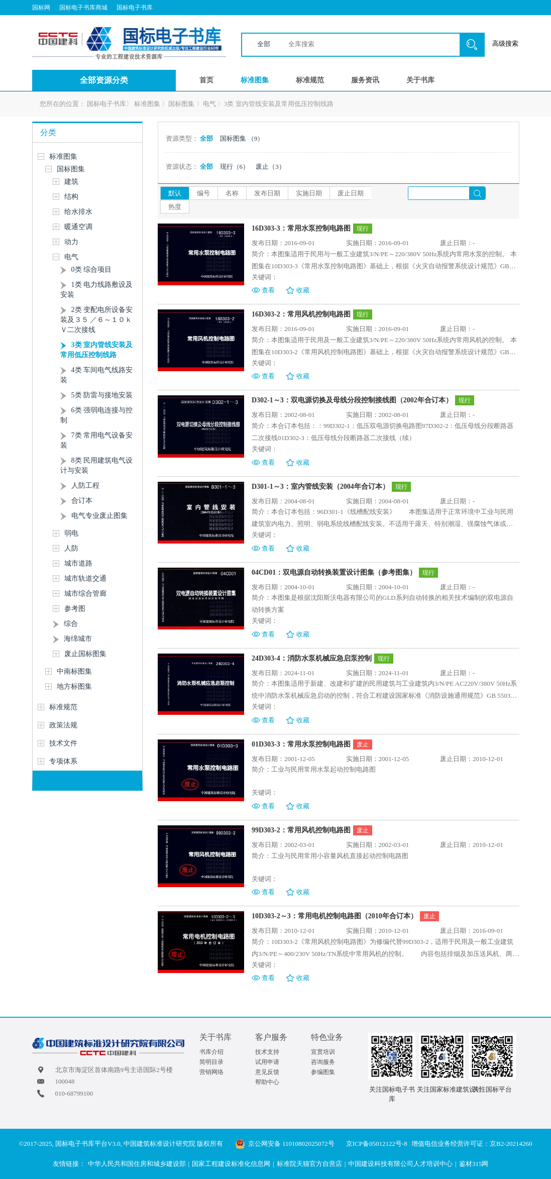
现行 (235, 166)
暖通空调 (78, 227)
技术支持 (267, 1051)
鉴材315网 (474, 1163)
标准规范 (310, 80)
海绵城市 (78, 638)
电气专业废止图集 (99, 515)
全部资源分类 (104, 80)
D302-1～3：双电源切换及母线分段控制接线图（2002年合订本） (352, 400)
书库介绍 (211, 1051)
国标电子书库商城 (83, 7)
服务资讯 (365, 80)
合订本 (81, 500)
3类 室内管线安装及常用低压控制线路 (279, 104)
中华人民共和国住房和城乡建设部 (137, 1163)
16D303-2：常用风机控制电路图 (301, 314)
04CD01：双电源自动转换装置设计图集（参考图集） (334, 572)
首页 (206, 80)
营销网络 (211, 1072)
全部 (263, 44)
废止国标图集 (85, 654)
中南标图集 (74, 671)
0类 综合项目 (91, 269)
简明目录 (211, 1061)
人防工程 (85, 485)
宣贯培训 (323, 1051)
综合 (71, 623)
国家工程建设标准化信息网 (231, 1163)
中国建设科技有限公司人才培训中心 (400, 1163)
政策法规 (63, 725)
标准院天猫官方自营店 (309, 1163)
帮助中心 (267, 1082)
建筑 (71, 181)
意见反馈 (267, 1072)
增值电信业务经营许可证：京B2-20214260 (471, 1143)
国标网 (41, 7)
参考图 (74, 608)
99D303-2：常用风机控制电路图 (301, 830)
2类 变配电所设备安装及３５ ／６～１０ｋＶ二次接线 (96, 320)
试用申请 (267, 1061)
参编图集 (323, 1072)
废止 (270, 166)
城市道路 (78, 563)
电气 (209, 104)
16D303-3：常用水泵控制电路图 (301, 228)
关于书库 (420, 80)
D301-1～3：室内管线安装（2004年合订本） (320, 486)
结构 (71, 196)
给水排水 (78, 212)
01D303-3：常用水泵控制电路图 (301, 744)
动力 (71, 242)
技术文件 (63, 743)
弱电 (71, 533)
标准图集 (255, 80)
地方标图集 (74, 686)
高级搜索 (505, 43)
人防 (71, 548)
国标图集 (181, 104)
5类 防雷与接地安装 (102, 395)
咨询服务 (323, 1061)
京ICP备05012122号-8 (376, 1143)
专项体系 (63, 761)
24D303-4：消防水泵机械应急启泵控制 (312, 658)
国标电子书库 (135, 7)
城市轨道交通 (85, 578)
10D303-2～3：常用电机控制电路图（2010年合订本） (334, 916)
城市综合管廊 (85, 593)
